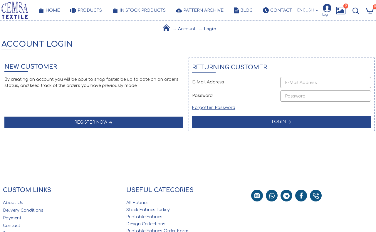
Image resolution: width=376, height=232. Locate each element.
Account (187, 29)
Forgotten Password (213, 107)
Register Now (90, 122)
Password (202, 95)
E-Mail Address (208, 82)
